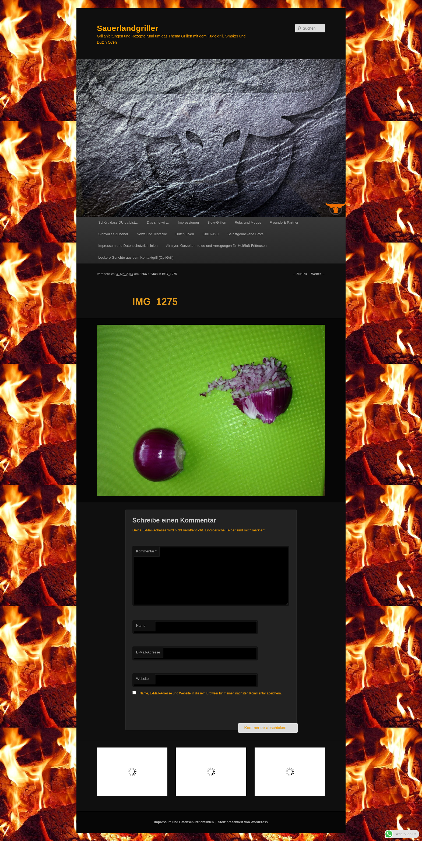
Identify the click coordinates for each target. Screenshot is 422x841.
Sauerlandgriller (127, 28)
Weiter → (318, 274)
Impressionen (188, 222)
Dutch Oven (184, 234)
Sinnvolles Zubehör (113, 234)
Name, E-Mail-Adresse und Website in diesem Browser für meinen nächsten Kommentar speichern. (210, 693)
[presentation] (173, 710)
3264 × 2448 (149, 274)
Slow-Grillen (216, 222)
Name (141, 626)
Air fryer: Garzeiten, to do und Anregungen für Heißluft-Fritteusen (216, 246)
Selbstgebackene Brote (245, 234)
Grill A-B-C (210, 234)
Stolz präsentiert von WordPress (243, 822)
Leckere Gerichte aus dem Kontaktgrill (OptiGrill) (136, 257)
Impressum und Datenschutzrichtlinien (127, 246)
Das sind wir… (158, 222)
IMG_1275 (169, 274)
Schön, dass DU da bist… (118, 222)
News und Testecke (152, 234)
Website (142, 679)
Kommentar (146, 551)
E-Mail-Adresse (148, 652)
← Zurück (299, 274)
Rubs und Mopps (248, 222)
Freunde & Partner (284, 222)
